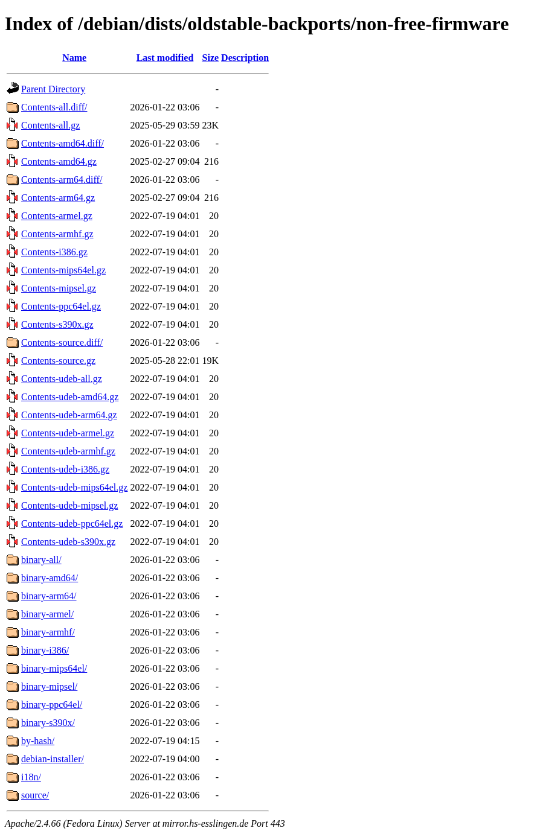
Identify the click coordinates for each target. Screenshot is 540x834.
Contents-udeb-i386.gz (65, 469)
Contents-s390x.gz (57, 324)
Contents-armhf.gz (57, 234)
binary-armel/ (47, 614)
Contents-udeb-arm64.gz (69, 415)
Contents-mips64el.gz (63, 270)
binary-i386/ (45, 650)
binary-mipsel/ (49, 686)
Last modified (165, 58)
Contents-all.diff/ (54, 107)
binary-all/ (41, 560)
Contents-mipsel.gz (58, 288)
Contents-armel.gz (56, 216)
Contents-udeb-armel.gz (67, 433)
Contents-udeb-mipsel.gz (69, 505)
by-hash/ (37, 741)
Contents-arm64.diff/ (61, 179)
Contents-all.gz (50, 125)
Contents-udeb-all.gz (61, 379)
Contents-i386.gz (54, 252)
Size (210, 58)
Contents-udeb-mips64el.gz (74, 487)
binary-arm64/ (49, 596)
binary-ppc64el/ (51, 704)
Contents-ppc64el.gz (61, 306)
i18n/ (31, 777)
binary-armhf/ (48, 632)
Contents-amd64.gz (59, 161)
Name (74, 58)
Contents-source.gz (58, 360)
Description (245, 58)
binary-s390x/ (48, 723)
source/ (35, 795)
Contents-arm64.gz (58, 198)
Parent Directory (53, 89)
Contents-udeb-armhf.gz (68, 451)
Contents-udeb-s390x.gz (68, 541)
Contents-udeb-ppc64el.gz (72, 523)
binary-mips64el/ (54, 668)
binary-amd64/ (49, 578)
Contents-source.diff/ (62, 342)
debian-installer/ (52, 759)
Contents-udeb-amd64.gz (69, 397)
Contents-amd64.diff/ (62, 143)
